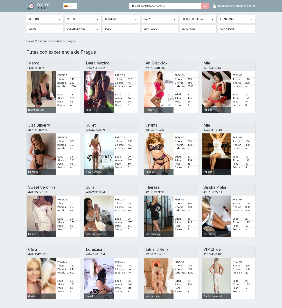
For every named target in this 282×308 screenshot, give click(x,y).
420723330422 (95, 68)
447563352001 (212, 130)
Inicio (29, 41)
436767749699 (95, 130)
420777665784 (95, 254)
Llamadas (188, 28)
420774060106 (212, 254)
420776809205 (37, 68)
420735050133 (37, 192)
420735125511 (212, 192)
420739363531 (155, 192)
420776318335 (155, 68)
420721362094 (95, 192)
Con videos (227, 28)
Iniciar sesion (234, 6)
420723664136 (212, 68)
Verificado (150, 28)
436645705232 (155, 130)
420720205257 (155, 254)
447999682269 (37, 130)
